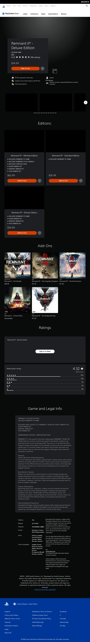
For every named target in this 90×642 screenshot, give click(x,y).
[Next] (85, 100)
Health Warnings (50, 549)
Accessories (33, 6)
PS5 (14, 6)
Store (46, 6)
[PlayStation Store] (11, 11)
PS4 (19, 6)
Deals (43, 12)
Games (8, 6)
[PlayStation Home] (3, 6)
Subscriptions (53, 12)
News (40, 6)
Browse (63, 12)
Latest (25, 12)
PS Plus (25, 6)
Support (53, 6)
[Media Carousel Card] (21, 101)
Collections (34, 12)
